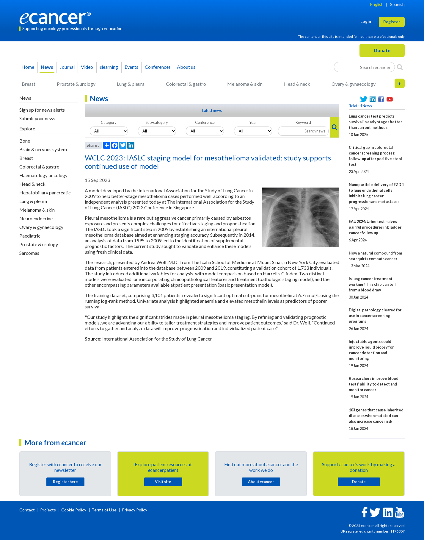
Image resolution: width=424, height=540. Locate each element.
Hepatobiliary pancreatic (45, 192)
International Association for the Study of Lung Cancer (157, 338)
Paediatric (29, 235)
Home (27, 67)
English (377, 4)
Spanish (397, 4)
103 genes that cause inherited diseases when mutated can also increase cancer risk (376, 416)
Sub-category (157, 122)
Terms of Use (104, 509)
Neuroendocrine (36, 218)
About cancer (261, 481)
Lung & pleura (131, 84)
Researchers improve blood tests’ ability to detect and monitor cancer (373, 384)
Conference (205, 122)
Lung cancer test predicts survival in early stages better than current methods (375, 122)
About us (186, 67)
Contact (27, 509)
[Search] (400, 67)
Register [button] (391, 21)
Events (131, 67)
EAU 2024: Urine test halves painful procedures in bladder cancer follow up (375, 227)
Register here (65, 481)
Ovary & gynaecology (354, 84)
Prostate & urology (76, 84)
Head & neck (297, 84)
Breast (28, 84)
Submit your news (37, 118)
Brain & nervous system (43, 149)
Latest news (212, 110)
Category (109, 122)
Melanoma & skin (245, 84)
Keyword (303, 122)
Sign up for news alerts (42, 110)
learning (109, 67)
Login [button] (365, 21)
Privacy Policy (134, 509)
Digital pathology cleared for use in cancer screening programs (375, 316)
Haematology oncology (43, 175)
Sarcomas (29, 253)
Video (87, 67)
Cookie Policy (73, 509)
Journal (67, 67)
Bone (24, 140)
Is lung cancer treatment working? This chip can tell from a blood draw (372, 284)
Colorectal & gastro (186, 84)
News (47, 67)
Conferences (158, 67)
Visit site (163, 481)
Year (253, 122)
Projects (48, 509)
